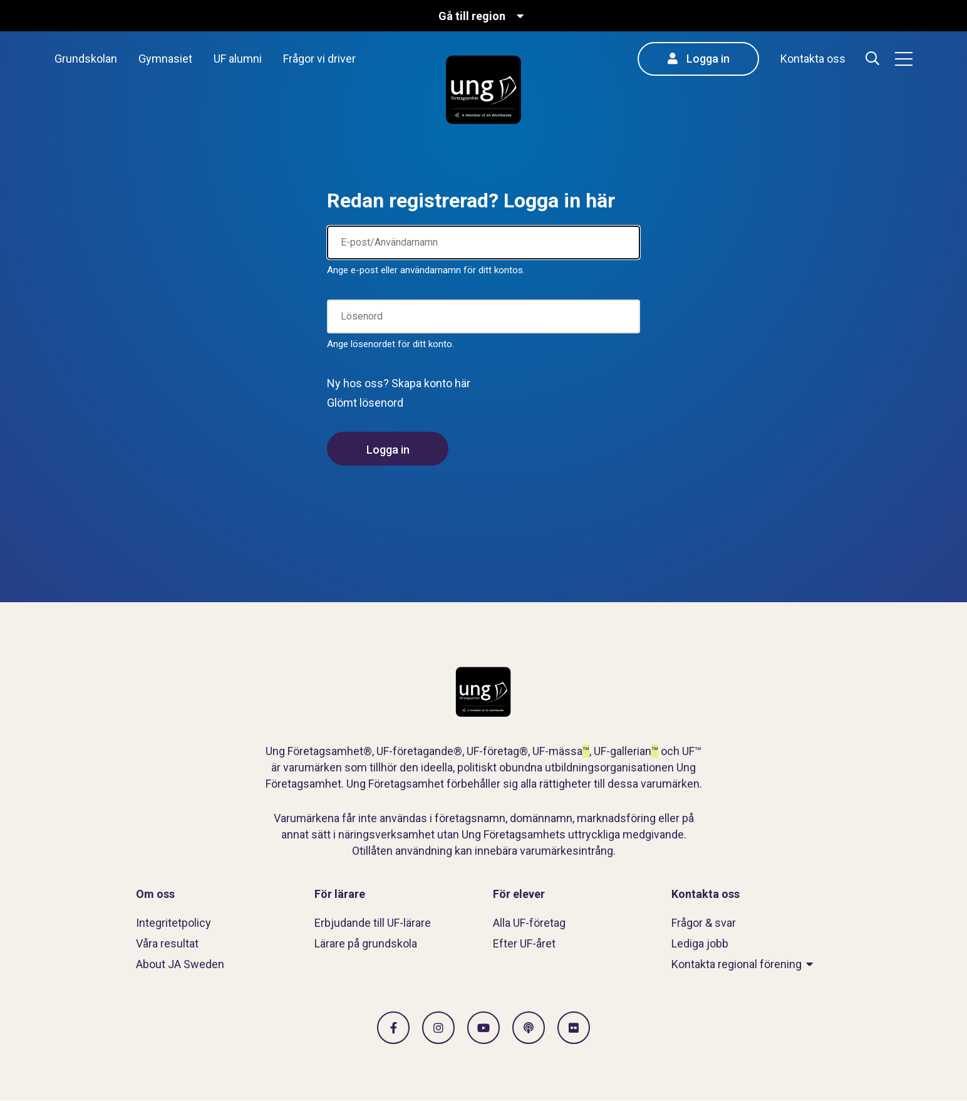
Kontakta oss (812, 58)
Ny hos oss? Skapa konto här (398, 383)
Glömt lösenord (365, 402)
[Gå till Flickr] (573, 1027)
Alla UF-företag (529, 922)
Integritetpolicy (173, 922)
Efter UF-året (524, 943)
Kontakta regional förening (736, 964)
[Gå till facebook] (393, 1027)
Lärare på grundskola (365, 943)
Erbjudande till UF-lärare (372, 922)
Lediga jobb (699, 943)
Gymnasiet (165, 58)
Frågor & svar (703, 922)
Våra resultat (167, 943)
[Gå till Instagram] (438, 1027)
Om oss (155, 893)
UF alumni (238, 58)
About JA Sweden (180, 964)
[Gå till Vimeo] (483, 1027)
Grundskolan (85, 58)
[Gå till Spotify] (528, 1027)
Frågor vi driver (319, 58)
